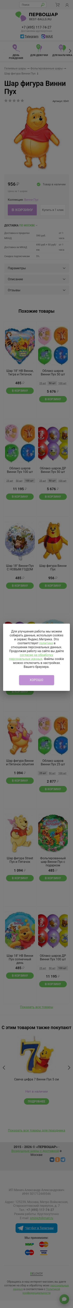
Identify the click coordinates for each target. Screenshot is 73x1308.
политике (46, 643)
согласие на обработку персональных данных (31, 657)
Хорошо (36, 680)
